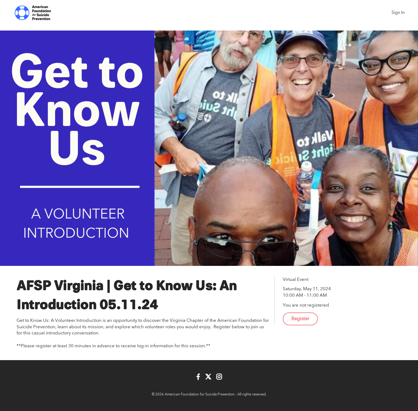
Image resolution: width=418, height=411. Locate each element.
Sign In (398, 13)
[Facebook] (198, 377)
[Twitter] (208, 377)
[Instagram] (219, 377)
